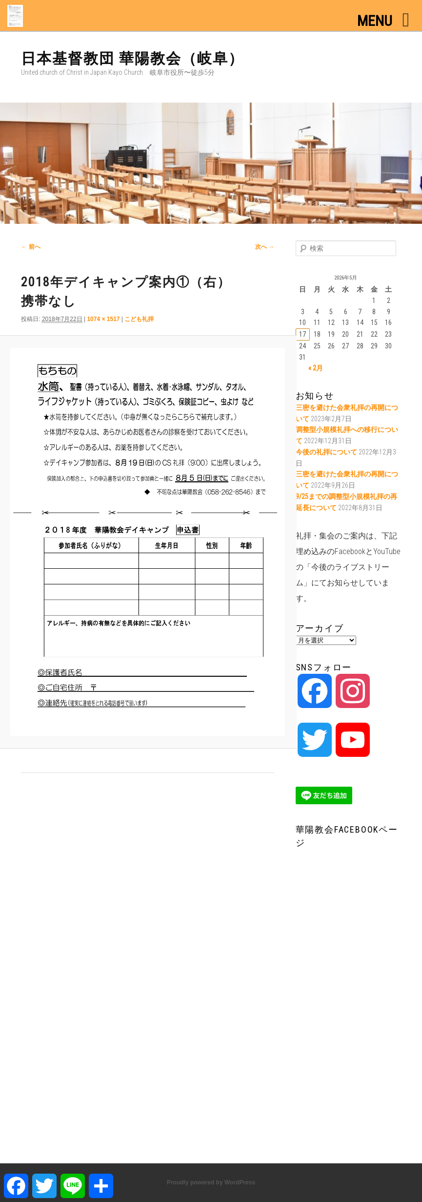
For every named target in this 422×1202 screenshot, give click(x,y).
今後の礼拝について (326, 452)
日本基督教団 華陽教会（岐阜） (132, 58)
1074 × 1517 (103, 319)
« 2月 (315, 368)
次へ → (264, 246)
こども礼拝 (139, 319)
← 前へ (30, 246)
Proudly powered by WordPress (211, 1182)
